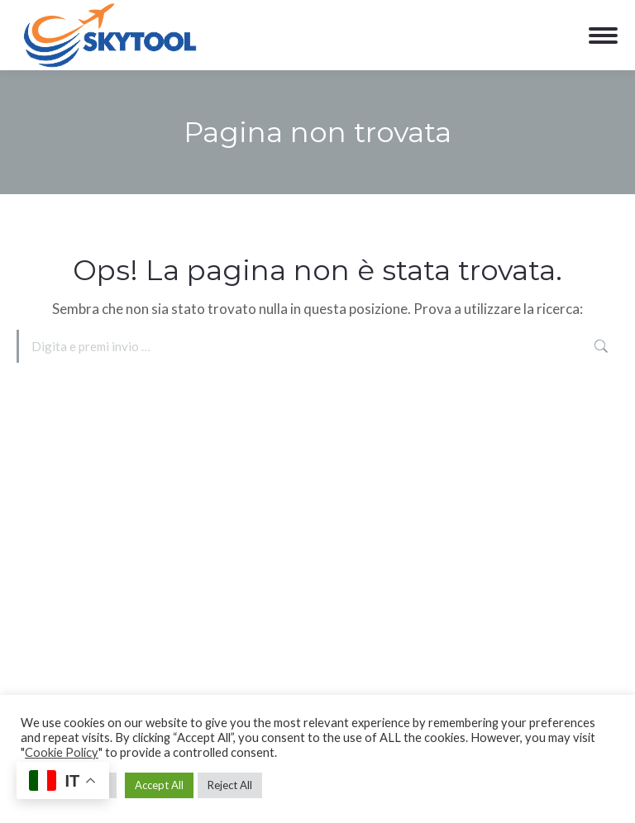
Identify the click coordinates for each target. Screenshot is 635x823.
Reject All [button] (230, 785)
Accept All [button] (159, 785)
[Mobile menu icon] (603, 35)
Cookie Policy (61, 752)
